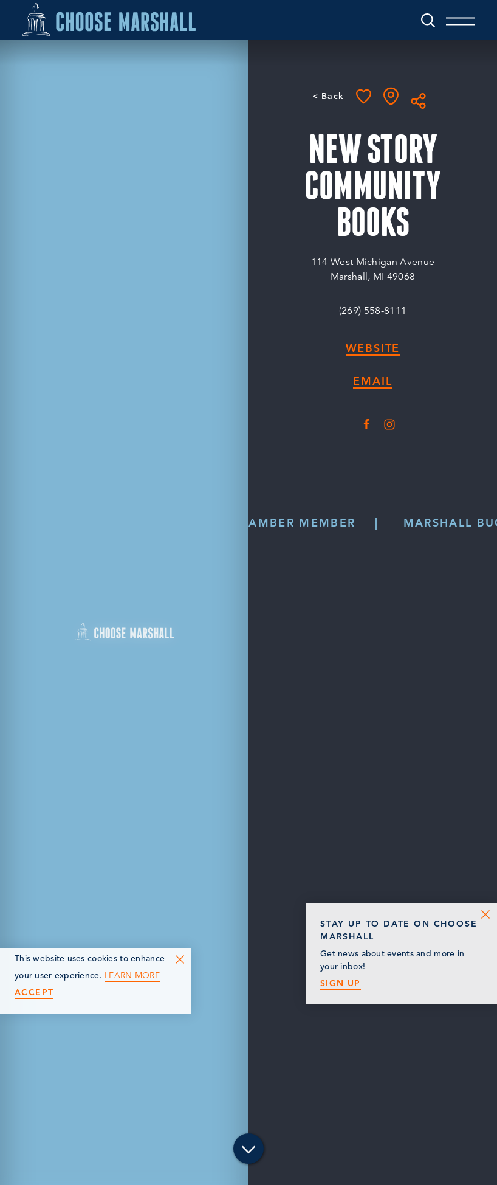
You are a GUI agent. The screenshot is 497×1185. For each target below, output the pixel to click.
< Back (327, 96)
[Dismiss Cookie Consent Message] (179, 959)
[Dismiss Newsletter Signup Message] (485, 914)
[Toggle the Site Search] (427, 19)
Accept (34, 992)
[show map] (391, 96)
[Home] (110, 19)
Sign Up (340, 983)
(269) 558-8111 (372, 311)
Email (372, 381)
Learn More (132, 975)
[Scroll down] (248, 1150)
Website (373, 348)
